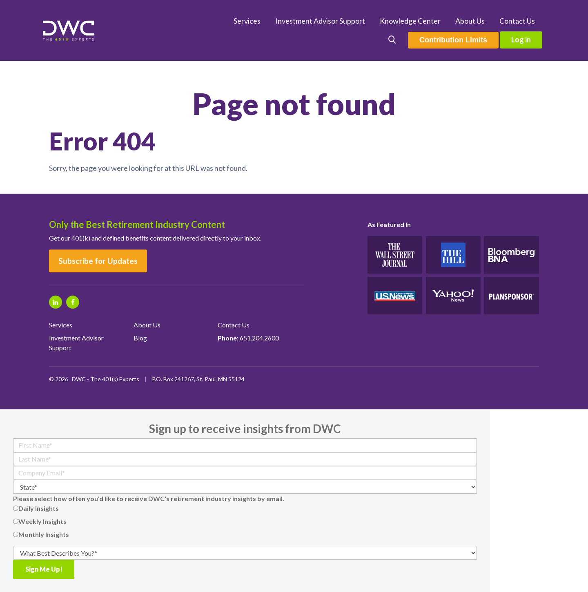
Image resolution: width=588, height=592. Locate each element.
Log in (521, 39)
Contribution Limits (453, 40)
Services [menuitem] (247, 20)
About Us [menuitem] (470, 20)
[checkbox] (245, 521)
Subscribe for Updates (98, 260)
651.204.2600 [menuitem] (248, 338)
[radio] (245, 508)
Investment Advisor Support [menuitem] (320, 20)
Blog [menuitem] (140, 338)
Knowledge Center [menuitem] (410, 20)
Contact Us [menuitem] (517, 20)
